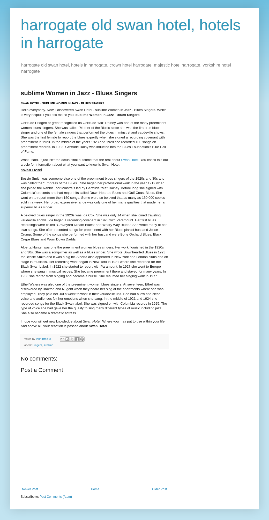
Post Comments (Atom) (56, 497)
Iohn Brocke (44, 338)
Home (95, 489)
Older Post (159, 489)
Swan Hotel (129, 160)
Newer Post (30, 489)
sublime (48, 345)
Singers (37, 345)
